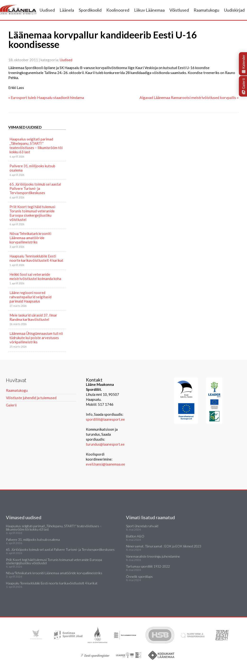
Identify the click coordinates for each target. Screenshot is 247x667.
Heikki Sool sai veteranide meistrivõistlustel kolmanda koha (35, 276)
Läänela (67, 10)
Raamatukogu (206, 10)
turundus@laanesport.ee (105, 444)
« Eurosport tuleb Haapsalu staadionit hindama (46, 97)
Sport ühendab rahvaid (142, 526)
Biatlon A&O (135, 536)
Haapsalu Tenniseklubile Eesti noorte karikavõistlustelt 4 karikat (36, 258)
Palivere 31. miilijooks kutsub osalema (32, 168)
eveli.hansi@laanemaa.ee (105, 464)
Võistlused (179, 10)
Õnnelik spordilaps (139, 576)
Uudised (47, 10)
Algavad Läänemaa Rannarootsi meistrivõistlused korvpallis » (189, 97)
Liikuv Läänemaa (149, 10)
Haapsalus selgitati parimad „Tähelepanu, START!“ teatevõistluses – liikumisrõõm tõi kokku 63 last (36, 145)
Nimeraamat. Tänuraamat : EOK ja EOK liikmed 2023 (163, 546)
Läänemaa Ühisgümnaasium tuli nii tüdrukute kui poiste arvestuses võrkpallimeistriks (36, 337)
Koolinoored (117, 10)
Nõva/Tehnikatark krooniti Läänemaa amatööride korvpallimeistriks (30, 237)
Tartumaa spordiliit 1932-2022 (148, 566)
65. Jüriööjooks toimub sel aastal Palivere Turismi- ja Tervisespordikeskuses (35, 188)
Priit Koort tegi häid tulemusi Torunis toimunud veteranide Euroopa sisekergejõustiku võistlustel (32, 213)
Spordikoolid (90, 10)
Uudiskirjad (234, 10)
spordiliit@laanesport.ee (105, 419)
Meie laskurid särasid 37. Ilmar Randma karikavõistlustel (33, 317)
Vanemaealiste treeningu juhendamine (153, 556)
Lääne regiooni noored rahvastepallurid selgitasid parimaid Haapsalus (30, 296)
